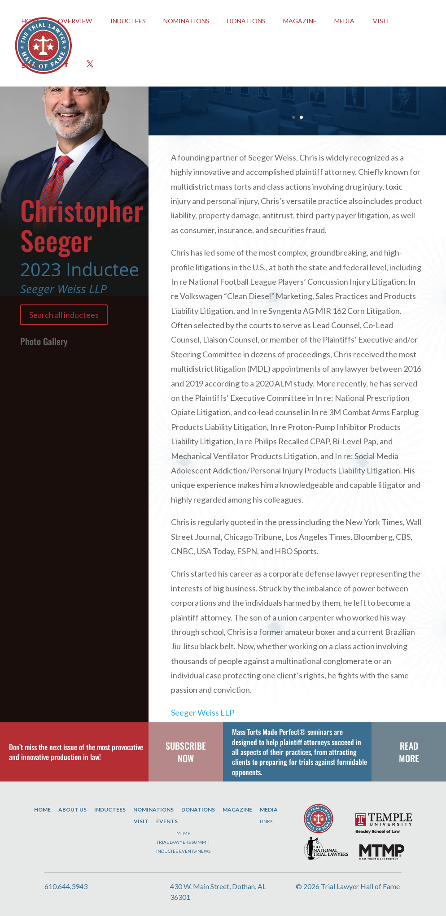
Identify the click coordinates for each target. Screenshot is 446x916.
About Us (72, 809)
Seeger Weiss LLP (202, 712)
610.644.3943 (65, 886)
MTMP (183, 833)
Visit (381, 21)
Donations (246, 21)
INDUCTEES (128, 21)
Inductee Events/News (183, 851)
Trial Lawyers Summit (183, 842)
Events (167, 821)
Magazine (300, 21)
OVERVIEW (75, 21)
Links (266, 821)
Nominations (186, 21)
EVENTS (34, 65)
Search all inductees (64, 315)
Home (42, 809)
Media (344, 21)
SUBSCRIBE (186, 745)
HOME (31, 21)
